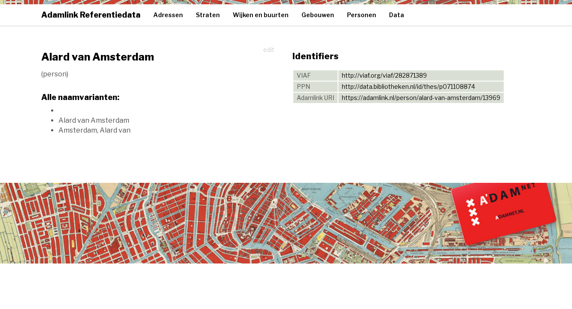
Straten (208, 14)
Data (396, 14)
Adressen (168, 14)
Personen (361, 14)
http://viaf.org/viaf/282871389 (384, 75)
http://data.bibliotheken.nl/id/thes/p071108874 (408, 86)
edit (268, 49)
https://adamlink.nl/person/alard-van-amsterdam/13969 (421, 97)
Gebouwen (317, 14)
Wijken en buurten (261, 14)
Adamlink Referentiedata (90, 14)
